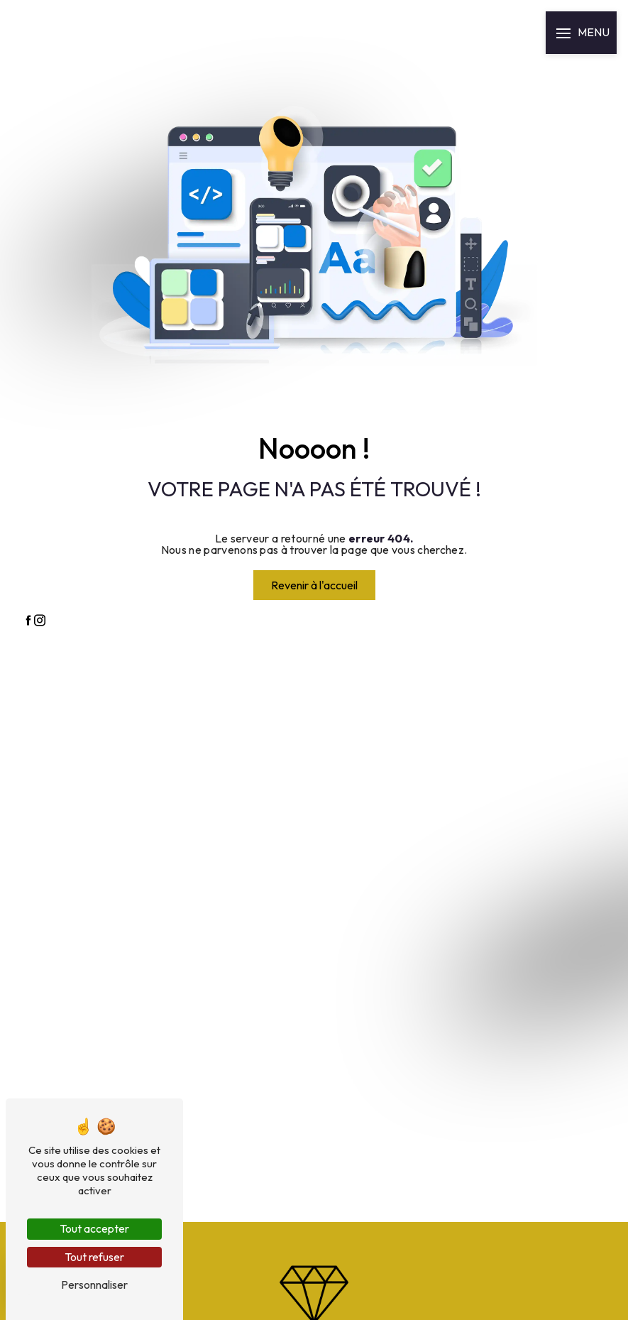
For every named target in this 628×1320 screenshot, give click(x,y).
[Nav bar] (581, 32)
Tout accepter (94, 1228)
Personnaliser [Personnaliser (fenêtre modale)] (94, 1284)
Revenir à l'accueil (314, 585)
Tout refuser (94, 1257)
